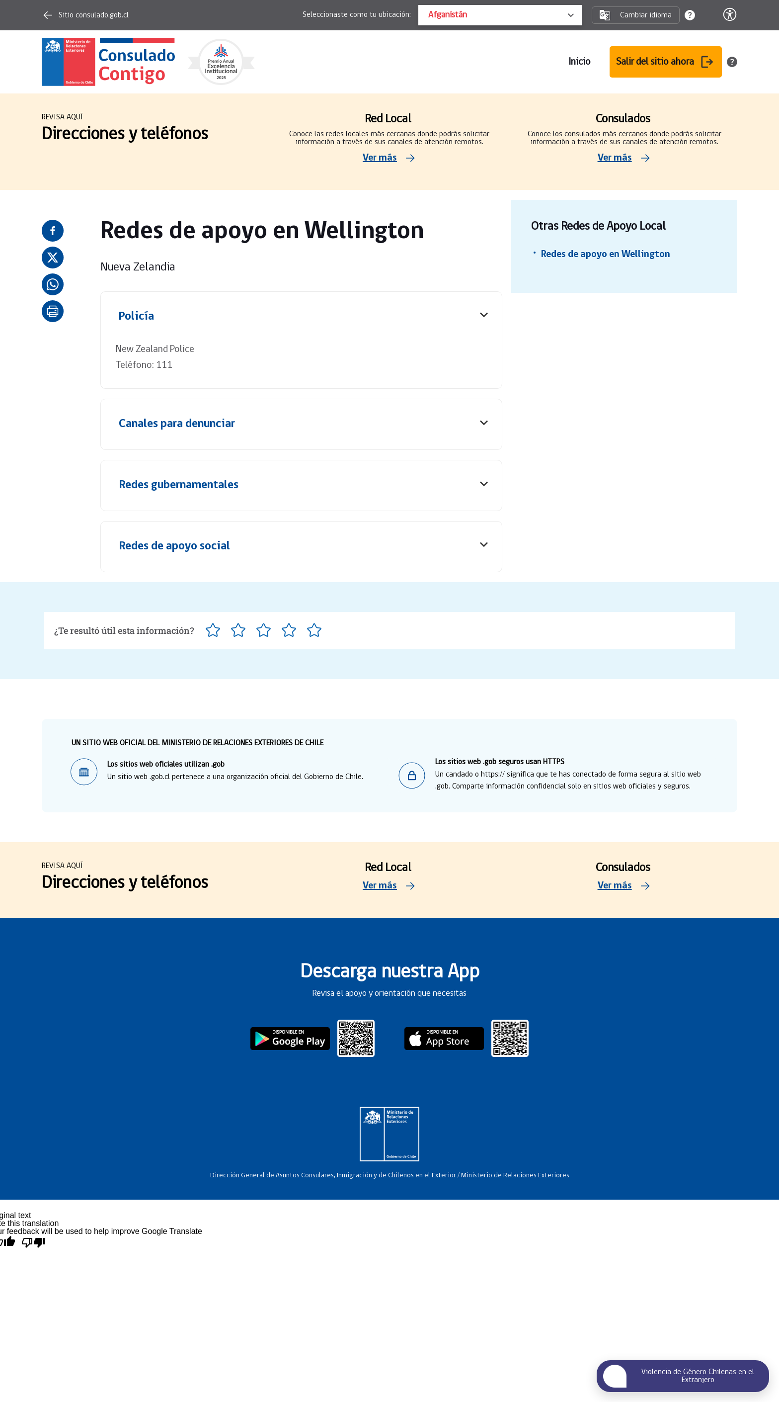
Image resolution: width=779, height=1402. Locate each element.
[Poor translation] (33, 1242)
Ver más (389, 158)
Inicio (579, 62)
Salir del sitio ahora (665, 62)
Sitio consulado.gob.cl (85, 15)
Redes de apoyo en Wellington (605, 255)
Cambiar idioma (636, 15)
